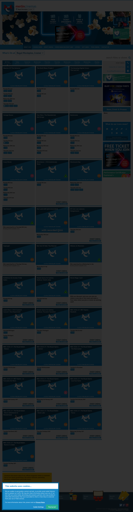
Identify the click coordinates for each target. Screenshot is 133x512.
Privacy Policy (40, 502)
